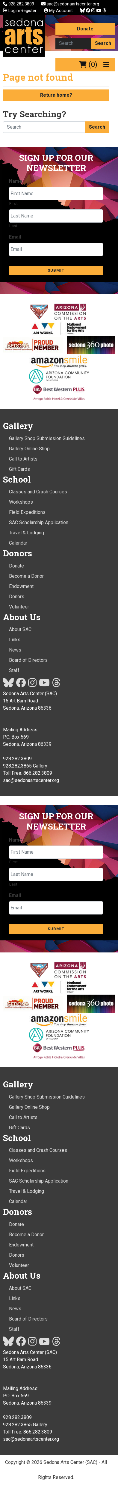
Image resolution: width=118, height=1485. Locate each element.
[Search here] (73, 43)
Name (15, 181)
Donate (85, 29)
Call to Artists (23, 459)
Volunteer (19, 607)
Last (13, 226)
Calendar (18, 543)
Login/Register (20, 10)
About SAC (20, 629)
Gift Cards (19, 469)
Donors (16, 596)
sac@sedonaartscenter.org (70, 4)
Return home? (56, 95)
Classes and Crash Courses (38, 492)
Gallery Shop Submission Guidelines (47, 438)
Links (14, 639)
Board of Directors (28, 660)
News (15, 650)
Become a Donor (26, 576)
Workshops (21, 502)
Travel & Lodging (26, 533)
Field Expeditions (27, 512)
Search (103, 43)
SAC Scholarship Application (38, 522)
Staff (14, 670)
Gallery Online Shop (29, 449)
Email (15, 237)
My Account (58, 10)
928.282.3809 (19, 4)
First (13, 203)
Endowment (21, 586)
